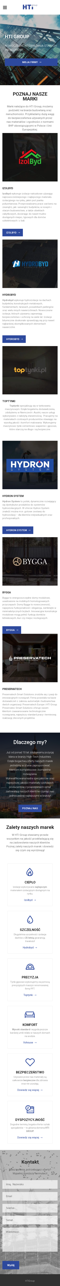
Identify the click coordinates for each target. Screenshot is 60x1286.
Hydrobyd (28, 947)
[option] (30, 50)
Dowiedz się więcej (28, 1090)
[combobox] (30, 1220)
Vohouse (28, 1042)
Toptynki (28, 995)
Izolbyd (28, 900)
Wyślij (10, 1265)
